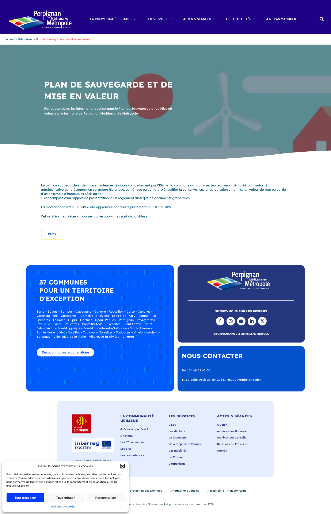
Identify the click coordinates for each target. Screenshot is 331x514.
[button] (122, 466)
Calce (131, 311)
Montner (86, 320)
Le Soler (59, 320)
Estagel (143, 316)
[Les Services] (160, 19)
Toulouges (123, 332)
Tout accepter (25, 498)
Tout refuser (65, 498)
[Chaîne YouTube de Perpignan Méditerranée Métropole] (241, 321)
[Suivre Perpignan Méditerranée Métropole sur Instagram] (231, 321)
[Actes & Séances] (199, 19)
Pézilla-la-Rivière (49, 324)
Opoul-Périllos (105, 320)
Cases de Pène (47, 316)
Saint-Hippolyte (68, 328)
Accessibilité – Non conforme (227, 490)
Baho (40, 311)
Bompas (67, 311)
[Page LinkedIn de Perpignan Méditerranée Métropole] (252, 321)
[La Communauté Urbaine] (113, 19)
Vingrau (128, 337)
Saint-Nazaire (140, 328)
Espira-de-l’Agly (123, 316)
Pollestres (72, 324)
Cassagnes (68, 316)
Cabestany (83, 311)
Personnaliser (105, 498)
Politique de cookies (63, 506)
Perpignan (126, 320)
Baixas (52, 311)
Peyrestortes (146, 320)
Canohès (144, 311)
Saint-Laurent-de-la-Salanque (105, 328)
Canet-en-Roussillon (108, 311)
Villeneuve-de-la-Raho (69, 337)
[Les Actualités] (241, 19)
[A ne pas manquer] (281, 19)
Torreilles (106, 332)
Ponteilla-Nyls (92, 324)
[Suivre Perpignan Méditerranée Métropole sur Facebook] (220, 321)
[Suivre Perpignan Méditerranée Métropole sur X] (262, 321)
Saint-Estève (132, 324)
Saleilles (74, 332)
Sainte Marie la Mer (51, 332)
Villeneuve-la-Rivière (104, 337)
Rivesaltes (113, 324)
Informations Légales (184, 490)
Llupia (72, 320)
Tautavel (89, 332)
